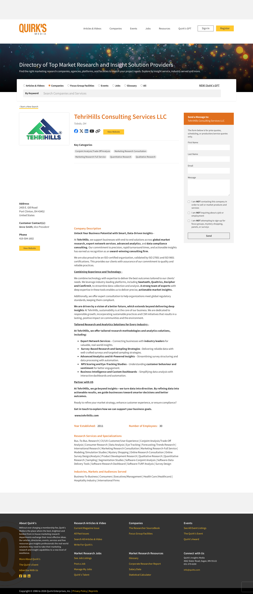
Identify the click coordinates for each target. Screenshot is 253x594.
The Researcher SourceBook (144, 528)
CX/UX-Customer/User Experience (119, 441)
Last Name (193, 154)
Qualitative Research (150, 456)
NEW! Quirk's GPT (209, 85)
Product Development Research (119, 456)
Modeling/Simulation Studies (90, 452)
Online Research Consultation (147, 452)
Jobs (148, 28)
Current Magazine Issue (86, 528)
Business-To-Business (86, 476)
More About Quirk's (29, 559)
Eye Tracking (133, 444)
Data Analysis (116, 444)
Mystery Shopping (118, 452)
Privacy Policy (79, 591)
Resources (164, 28)
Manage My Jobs (83, 569)
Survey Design (163, 463)
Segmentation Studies (111, 460)
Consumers (106, 476)
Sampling (91, 460)
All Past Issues (81, 533)
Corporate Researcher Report (145, 563)
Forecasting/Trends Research (158, 444)
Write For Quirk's (83, 544)
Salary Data (135, 569)
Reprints (93, 591)
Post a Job (79, 563)
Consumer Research (96, 444)
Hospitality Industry (85, 480)
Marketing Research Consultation (120, 448)
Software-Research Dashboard (108, 463)
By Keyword (32, 93)
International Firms (109, 480)
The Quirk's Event (28, 564)
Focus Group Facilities (141, 533)
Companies (116, 28)
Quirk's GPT (184, 28)
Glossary (133, 558)
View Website (113, 131)
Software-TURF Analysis (140, 463)
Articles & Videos (92, 28)
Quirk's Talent (81, 574)
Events (133, 28)
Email (190, 165)
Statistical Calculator (140, 574)
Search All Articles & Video (88, 539)
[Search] (131, 93)
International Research (87, 448)
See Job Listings (83, 558)
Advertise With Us (28, 570)
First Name (193, 142)
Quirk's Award (191, 539)
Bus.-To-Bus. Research (86, 441)
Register (225, 28)
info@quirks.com (192, 569)
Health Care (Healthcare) (157, 476)
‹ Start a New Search (28, 106)
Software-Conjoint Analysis (140, 460)
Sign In (205, 28)
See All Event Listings (195, 528)
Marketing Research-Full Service (159, 448)
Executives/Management (128, 476)
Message (192, 177)
